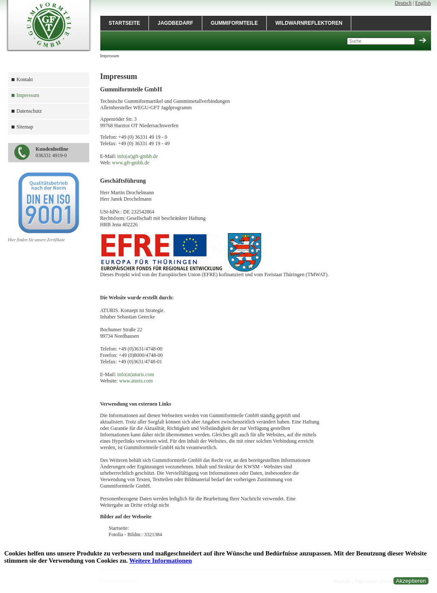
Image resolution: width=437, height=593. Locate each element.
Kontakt (25, 79)
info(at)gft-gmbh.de (137, 156)
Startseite (124, 23)
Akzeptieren (411, 581)
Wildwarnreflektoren (308, 23)
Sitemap (25, 127)
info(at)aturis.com (135, 374)
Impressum (28, 95)
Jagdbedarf (175, 23)
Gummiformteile (234, 23)
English (423, 3)
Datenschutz (29, 111)
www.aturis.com (136, 381)
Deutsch (403, 3)
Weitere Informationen (160, 560)
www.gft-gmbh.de (130, 163)
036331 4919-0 (52, 152)
